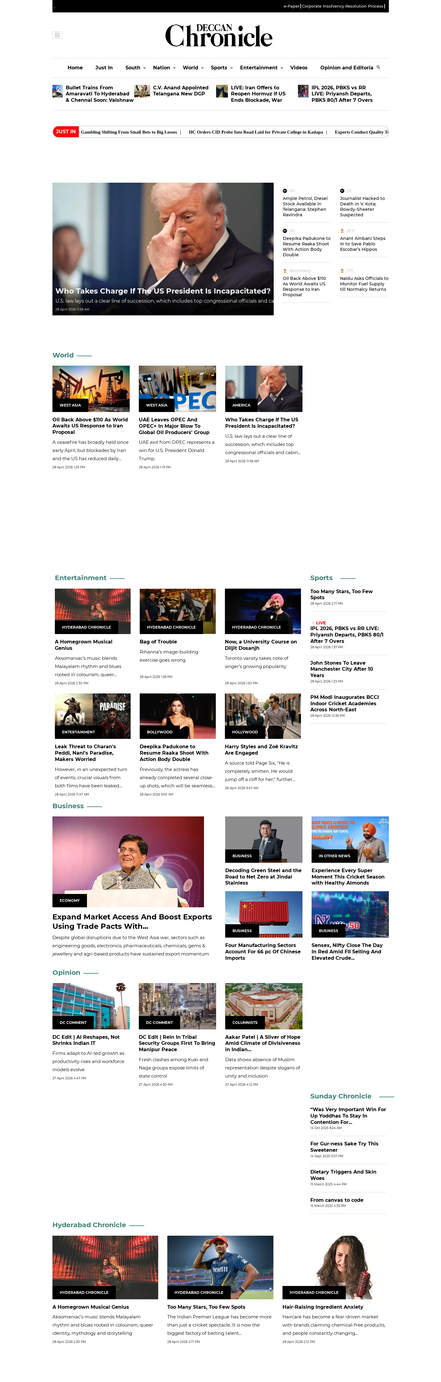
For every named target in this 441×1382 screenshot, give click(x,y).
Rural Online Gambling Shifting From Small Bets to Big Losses (125, 132)
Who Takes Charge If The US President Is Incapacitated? (163, 291)
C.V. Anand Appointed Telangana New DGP (181, 91)
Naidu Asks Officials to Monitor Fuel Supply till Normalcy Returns (364, 284)
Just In (104, 68)
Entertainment (259, 68)
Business (68, 806)
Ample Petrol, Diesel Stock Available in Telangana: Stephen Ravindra (305, 207)
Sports (219, 68)
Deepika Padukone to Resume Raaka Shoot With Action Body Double (307, 246)
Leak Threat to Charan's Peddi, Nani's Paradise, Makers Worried (85, 753)
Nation (161, 68)
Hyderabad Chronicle (86, 627)
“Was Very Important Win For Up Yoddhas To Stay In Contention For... (348, 1116)
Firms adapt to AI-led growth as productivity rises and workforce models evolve (88, 1061)
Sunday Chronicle (341, 1096)
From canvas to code (336, 1200)
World (190, 68)
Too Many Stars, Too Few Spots (206, 1307)
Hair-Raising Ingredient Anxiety (322, 1307)
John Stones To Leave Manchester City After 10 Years (341, 669)
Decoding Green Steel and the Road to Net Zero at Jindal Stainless (263, 877)
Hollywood (245, 732)
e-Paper (291, 6)
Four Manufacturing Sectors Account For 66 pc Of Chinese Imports (263, 951)
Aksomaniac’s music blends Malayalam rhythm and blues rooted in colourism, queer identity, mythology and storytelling (88, 674)
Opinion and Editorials (349, 68)
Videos (299, 68)
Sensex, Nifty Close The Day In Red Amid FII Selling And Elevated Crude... (347, 951)
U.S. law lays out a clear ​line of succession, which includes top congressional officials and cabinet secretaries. (185, 301)
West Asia (70, 405)
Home (75, 68)
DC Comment (73, 1022)
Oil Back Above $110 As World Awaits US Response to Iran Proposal (304, 286)
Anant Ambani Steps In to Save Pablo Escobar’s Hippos (363, 244)
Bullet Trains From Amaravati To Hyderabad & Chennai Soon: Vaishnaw (100, 94)
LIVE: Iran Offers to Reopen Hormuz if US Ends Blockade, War (258, 94)
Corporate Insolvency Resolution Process (342, 6)
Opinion (66, 972)
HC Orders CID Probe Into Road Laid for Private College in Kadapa (266, 132)
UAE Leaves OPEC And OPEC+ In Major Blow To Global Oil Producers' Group (174, 426)
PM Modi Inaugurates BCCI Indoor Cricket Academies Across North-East (344, 703)
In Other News (334, 856)
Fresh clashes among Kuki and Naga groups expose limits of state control (173, 1068)
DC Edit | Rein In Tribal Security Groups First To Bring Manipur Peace (177, 1043)
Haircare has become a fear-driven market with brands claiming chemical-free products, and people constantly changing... (333, 1325)
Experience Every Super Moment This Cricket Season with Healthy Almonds (348, 877)
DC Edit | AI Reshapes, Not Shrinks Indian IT (86, 1040)
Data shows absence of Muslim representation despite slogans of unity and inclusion (262, 1068)
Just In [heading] (66, 132)
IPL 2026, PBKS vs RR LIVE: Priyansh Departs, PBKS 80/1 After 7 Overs (342, 94)
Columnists (245, 1022)
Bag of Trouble (158, 642)
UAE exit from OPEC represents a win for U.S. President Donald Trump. (177, 450)
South (132, 68)
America (241, 405)
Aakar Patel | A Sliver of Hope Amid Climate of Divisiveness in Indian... (262, 1043)
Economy (70, 900)
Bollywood (159, 732)
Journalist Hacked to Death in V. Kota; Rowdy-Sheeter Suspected (362, 207)
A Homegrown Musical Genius (90, 1307)
